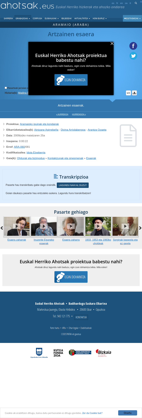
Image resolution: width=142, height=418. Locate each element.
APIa (64, 328)
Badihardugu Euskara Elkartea (88, 303)
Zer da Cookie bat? (92, 413)
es (113, 3)
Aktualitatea (82, 18)
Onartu (128, 413)
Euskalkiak (52, 18)
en (121, 3)
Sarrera (8, 18)
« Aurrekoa (62, 114)
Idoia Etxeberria (36, 152)
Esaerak (91, 158)
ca (126, 3)
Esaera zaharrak (16, 239)
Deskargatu (134, 92)
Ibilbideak (66, 18)
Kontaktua (81, 317)
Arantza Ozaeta (97, 129)
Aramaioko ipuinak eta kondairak (39, 124)
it (130, 3)
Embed (128, 92)
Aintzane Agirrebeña (46, 129)
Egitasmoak (132, 18)
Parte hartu (54, 328)
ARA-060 (19, 146)
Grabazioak (23, 18)
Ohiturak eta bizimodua (31, 158)
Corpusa (37, 18)
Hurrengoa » (79, 114)
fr (117, 3)
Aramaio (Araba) (71, 24)
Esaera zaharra (71, 239)
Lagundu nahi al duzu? (73, 185)
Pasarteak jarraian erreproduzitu (24, 88)
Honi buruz (100, 18)
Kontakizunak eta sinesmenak (65, 158)
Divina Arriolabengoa (73, 129)
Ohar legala (73, 328)
